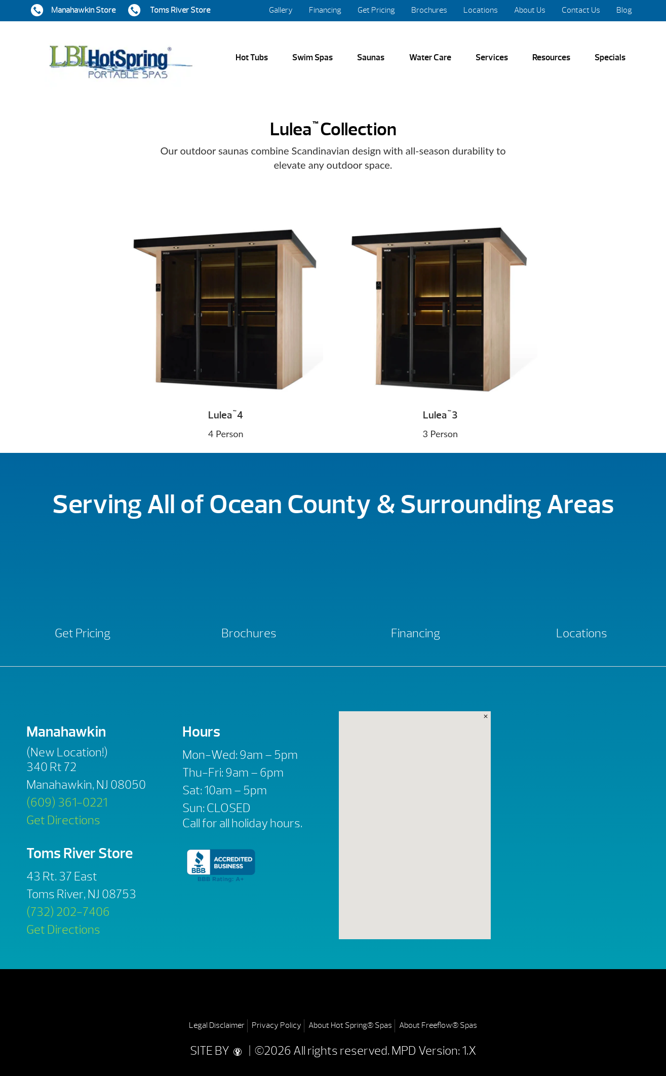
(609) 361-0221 (66, 802)
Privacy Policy (276, 1025)
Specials (610, 57)
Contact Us (581, 10)
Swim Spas (312, 57)
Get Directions (63, 820)
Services (492, 57)
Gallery (281, 10)
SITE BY (218, 1050)
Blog (624, 10)
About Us (529, 10)
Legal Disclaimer (217, 1025)
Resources (551, 57)
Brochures (429, 10)
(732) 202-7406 (68, 911)
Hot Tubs (252, 57)
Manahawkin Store (83, 10)
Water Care (430, 57)
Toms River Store (179, 10)
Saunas (370, 57)
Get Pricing (376, 10)
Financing (325, 10)
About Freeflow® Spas (438, 1025)
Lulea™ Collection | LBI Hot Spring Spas (121, 58)
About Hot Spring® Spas (350, 1025)
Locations (480, 10)
